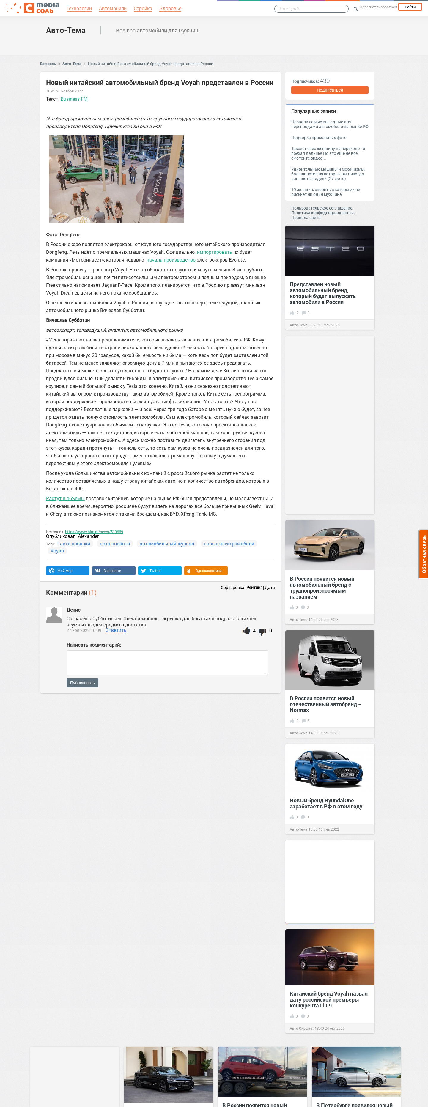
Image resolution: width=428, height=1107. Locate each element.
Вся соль (48, 63)
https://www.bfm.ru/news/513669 (94, 531)
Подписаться (330, 90)
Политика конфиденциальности (322, 212)
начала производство (171, 259)
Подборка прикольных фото (319, 137)
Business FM (74, 99)
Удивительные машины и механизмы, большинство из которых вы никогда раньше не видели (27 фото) (328, 173)
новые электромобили (229, 543)
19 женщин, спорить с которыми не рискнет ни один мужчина (325, 192)
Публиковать (82, 683)
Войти (410, 7)
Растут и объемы (65, 498)
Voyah (57, 550)
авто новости (115, 543)
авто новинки (75, 543)
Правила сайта (306, 217)
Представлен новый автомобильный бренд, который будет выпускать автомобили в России (323, 293)
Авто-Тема (66, 30)
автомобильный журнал (167, 543)
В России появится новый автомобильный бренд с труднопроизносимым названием (322, 587)
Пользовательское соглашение (321, 208)
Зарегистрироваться (378, 7)
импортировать (214, 252)
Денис (74, 610)
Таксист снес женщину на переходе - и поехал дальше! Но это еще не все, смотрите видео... (328, 153)
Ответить (116, 630)
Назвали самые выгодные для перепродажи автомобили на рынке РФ (330, 124)
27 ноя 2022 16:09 (84, 630)
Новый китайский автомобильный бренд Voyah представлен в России (150, 63)
